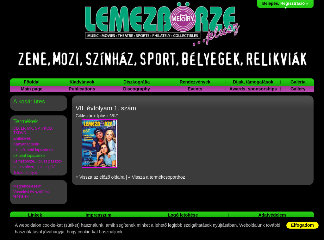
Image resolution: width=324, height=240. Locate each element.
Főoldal (32, 81)
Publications (82, 88)
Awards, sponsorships (253, 88)
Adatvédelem (272, 215)
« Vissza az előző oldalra (100, 177)
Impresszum (99, 215)
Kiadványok (82, 81)
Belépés (270, 3)
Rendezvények (195, 81)
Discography (136, 88)
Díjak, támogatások (253, 81)
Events (195, 88)
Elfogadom (302, 225)
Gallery (297, 88)
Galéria (297, 81)
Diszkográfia (136, 81)
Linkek (35, 215)
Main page (31, 88)
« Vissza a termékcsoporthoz (156, 177)
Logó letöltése (183, 215)
